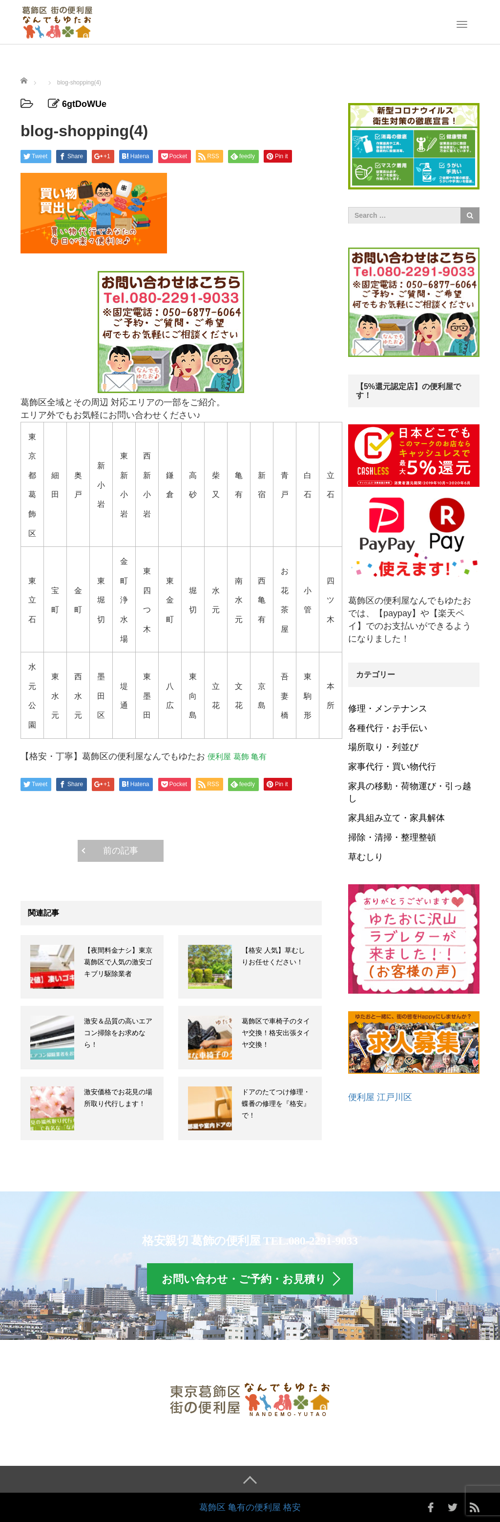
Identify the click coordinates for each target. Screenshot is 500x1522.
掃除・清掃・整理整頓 (392, 837)
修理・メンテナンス (387, 708)
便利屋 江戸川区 (380, 1097)
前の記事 (120, 850)
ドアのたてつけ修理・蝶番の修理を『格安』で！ (276, 1103)
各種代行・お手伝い (387, 728)
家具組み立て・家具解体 (396, 818)
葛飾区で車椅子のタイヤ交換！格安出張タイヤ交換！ (276, 1032)
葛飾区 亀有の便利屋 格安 (250, 1507)
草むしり (365, 857)
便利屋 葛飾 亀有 (237, 756)
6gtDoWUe (84, 104)
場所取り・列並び (383, 747)
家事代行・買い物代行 (392, 766)
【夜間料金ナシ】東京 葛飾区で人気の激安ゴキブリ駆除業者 (118, 962)
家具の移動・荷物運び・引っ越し (409, 792)
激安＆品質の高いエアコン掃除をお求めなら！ (118, 1032)
